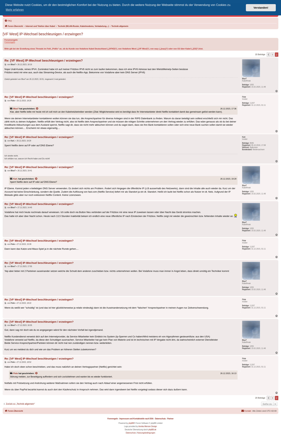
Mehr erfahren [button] (15, 9)
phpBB (131, 423)
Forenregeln (9, 42)
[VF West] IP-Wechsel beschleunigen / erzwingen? (43, 34)
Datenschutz (160, 419)
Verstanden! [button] (261, 7)
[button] (268, 54)
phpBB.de (152, 430)
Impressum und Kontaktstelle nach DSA (136, 419)
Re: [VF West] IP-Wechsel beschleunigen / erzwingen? (43, 60)
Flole (15, 373)
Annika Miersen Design (147, 426)
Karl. (15, 179)
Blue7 (16, 109)
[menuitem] (8, 21)
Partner (170, 419)
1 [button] (272, 54)
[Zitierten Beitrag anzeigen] (37, 108)
